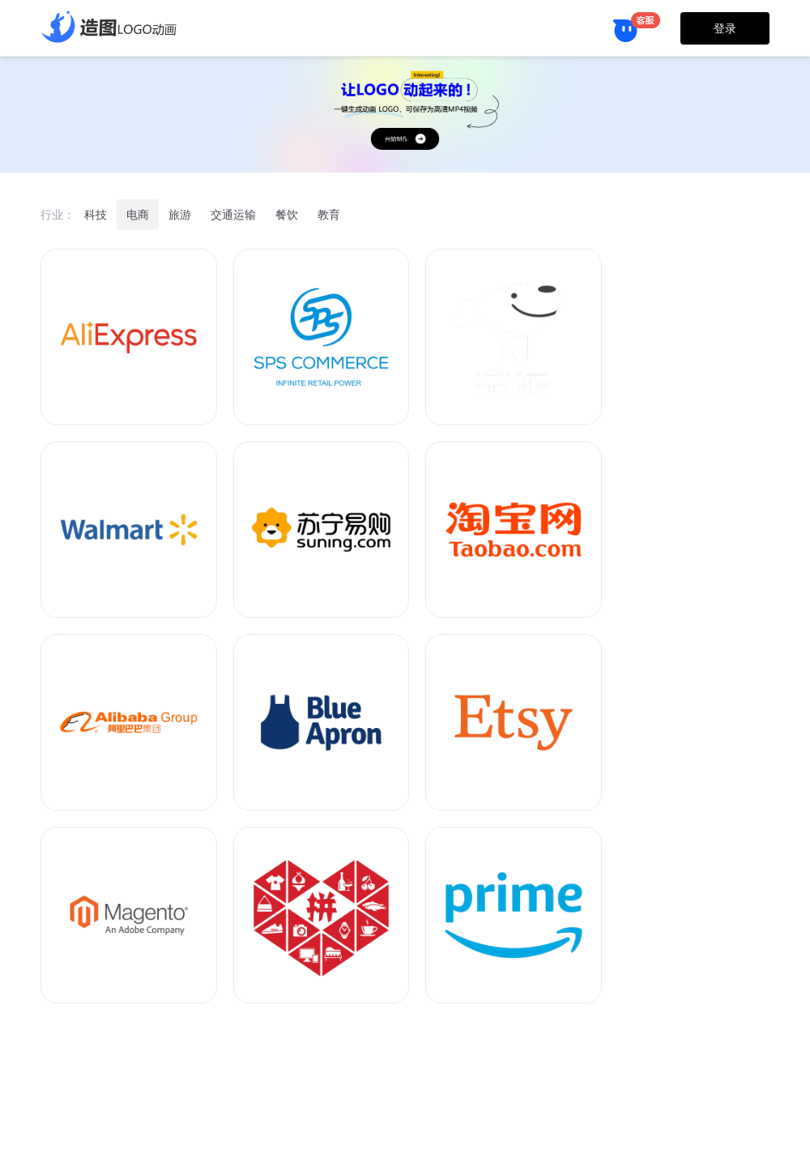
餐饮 (286, 214)
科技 (95, 214)
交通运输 (233, 214)
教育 (329, 214)
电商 (137, 214)
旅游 (179, 214)
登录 (725, 28)
